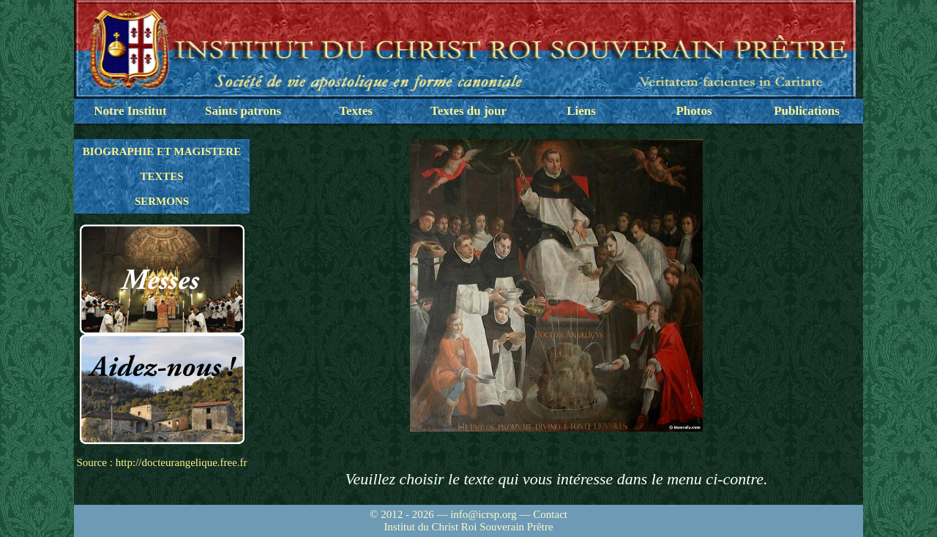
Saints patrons (243, 111)
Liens (581, 111)
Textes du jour (468, 111)
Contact (550, 514)
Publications (807, 111)
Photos (694, 111)
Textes (356, 111)
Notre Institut (130, 111)
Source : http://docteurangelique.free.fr (161, 462)
